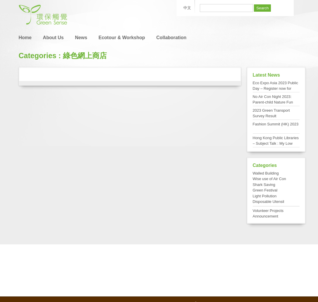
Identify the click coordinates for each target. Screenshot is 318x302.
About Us (53, 37)
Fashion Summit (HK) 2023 (276, 124)
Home (25, 37)
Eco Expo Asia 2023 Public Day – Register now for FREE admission (275, 88)
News (81, 37)
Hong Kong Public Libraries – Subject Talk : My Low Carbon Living (276, 143)
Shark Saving (264, 184)
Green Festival (265, 190)
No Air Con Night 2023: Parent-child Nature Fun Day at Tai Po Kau (273, 102)
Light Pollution (265, 196)
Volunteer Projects (268, 210)
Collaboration (171, 37)
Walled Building (266, 173)
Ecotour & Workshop (122, 37)
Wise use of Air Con (269, 179)
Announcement (265, 216)
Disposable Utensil (268, 201)
